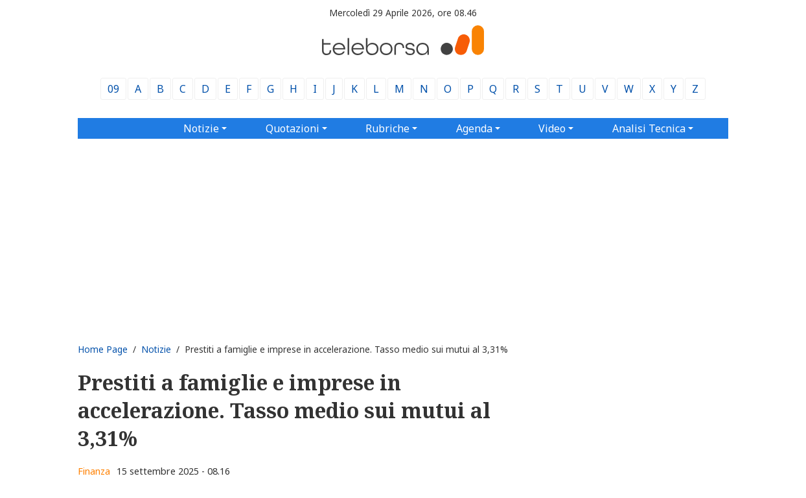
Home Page (103, 349)
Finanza (94, 471)
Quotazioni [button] (292, 128)
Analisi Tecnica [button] (648, 128)
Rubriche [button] (387, 128)
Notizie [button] (201, 128)
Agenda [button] (474, 128)
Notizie (156, 349)
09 (113, 89)
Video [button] (552, 128)
